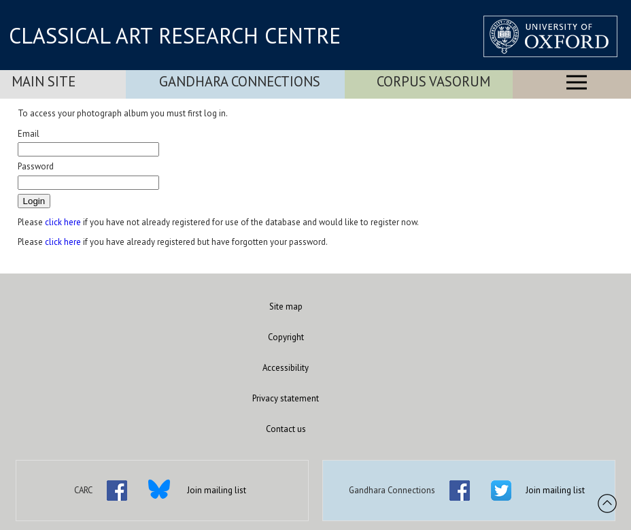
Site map (286, 306)
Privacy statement (285, 398)
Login (34, 201)
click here (63, 222)
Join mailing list (216, 490)
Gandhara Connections (239, 81)
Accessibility (285, 368)
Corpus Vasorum (433, 81)
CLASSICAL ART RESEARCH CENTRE (175, 35)
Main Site (43, 81)
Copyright (286, 337)
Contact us (286, 429)
